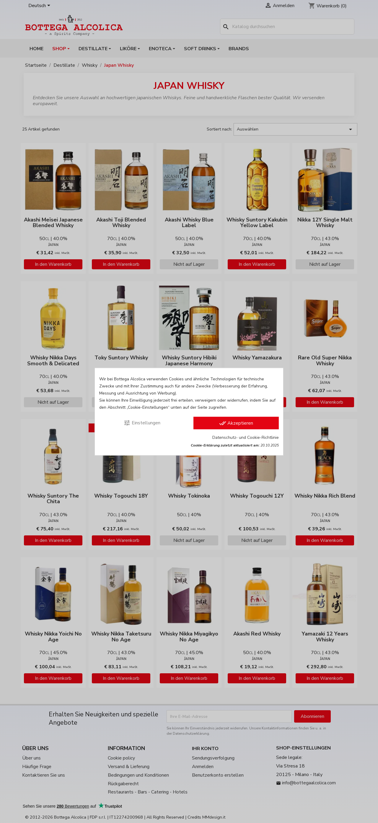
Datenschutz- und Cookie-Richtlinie (245, 437)
